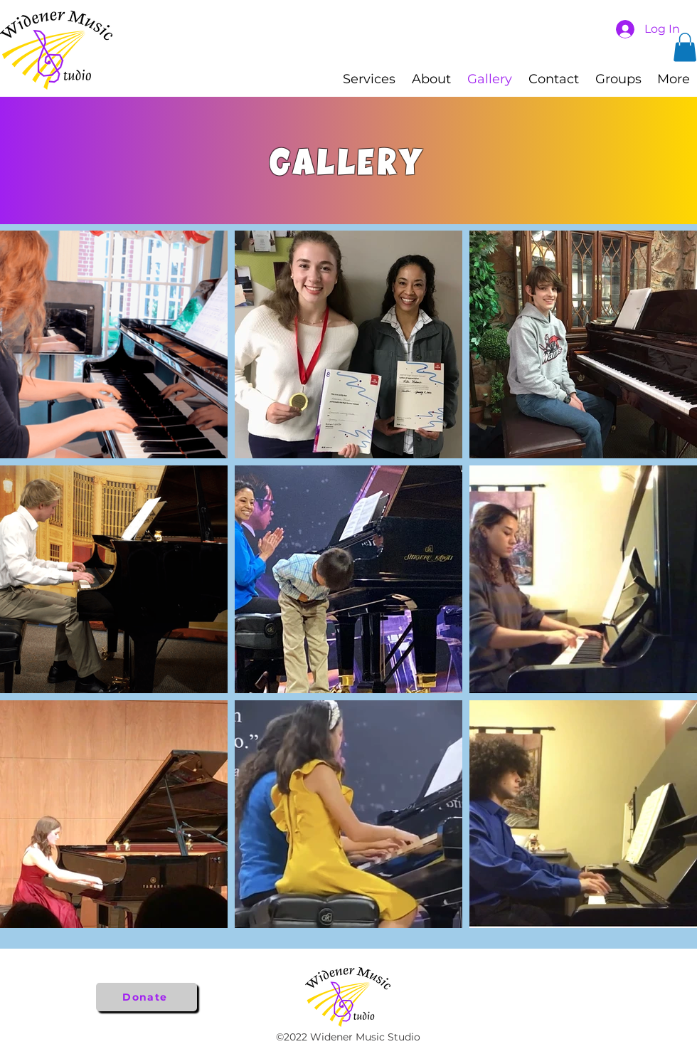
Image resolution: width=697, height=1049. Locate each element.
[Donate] (146, 997)
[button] (685, 47)
